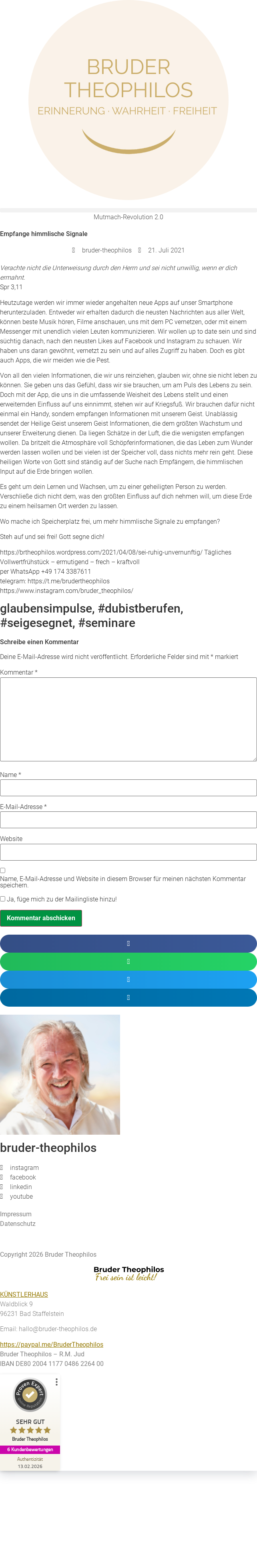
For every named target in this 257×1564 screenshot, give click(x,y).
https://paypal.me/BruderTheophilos (51, 1344)
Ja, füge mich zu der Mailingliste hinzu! (58, 899)
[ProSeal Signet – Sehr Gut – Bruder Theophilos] (30, 1412)
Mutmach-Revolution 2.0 (128, 217)
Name (10, 775)
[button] (128, 210)
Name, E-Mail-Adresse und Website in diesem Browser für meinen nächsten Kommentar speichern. (123, 882)
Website (11, 839)
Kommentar (19, 672)
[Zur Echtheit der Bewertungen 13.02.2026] (30, 1462)
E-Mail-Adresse (23, 807)
